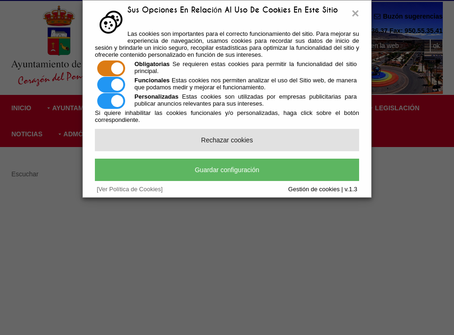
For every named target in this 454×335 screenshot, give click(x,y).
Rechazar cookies (227, 140)
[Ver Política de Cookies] (130, 189)
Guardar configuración (227, 170)
